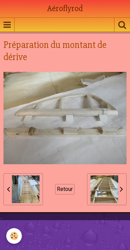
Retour (65, 189)
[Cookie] (14, 236)
